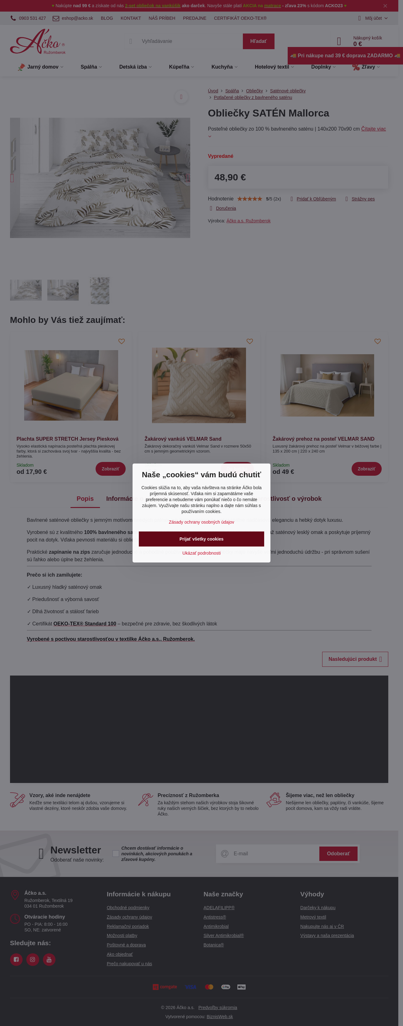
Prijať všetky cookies (202, 539)
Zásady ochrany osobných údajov (201, 522)
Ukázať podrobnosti (201, 553)
